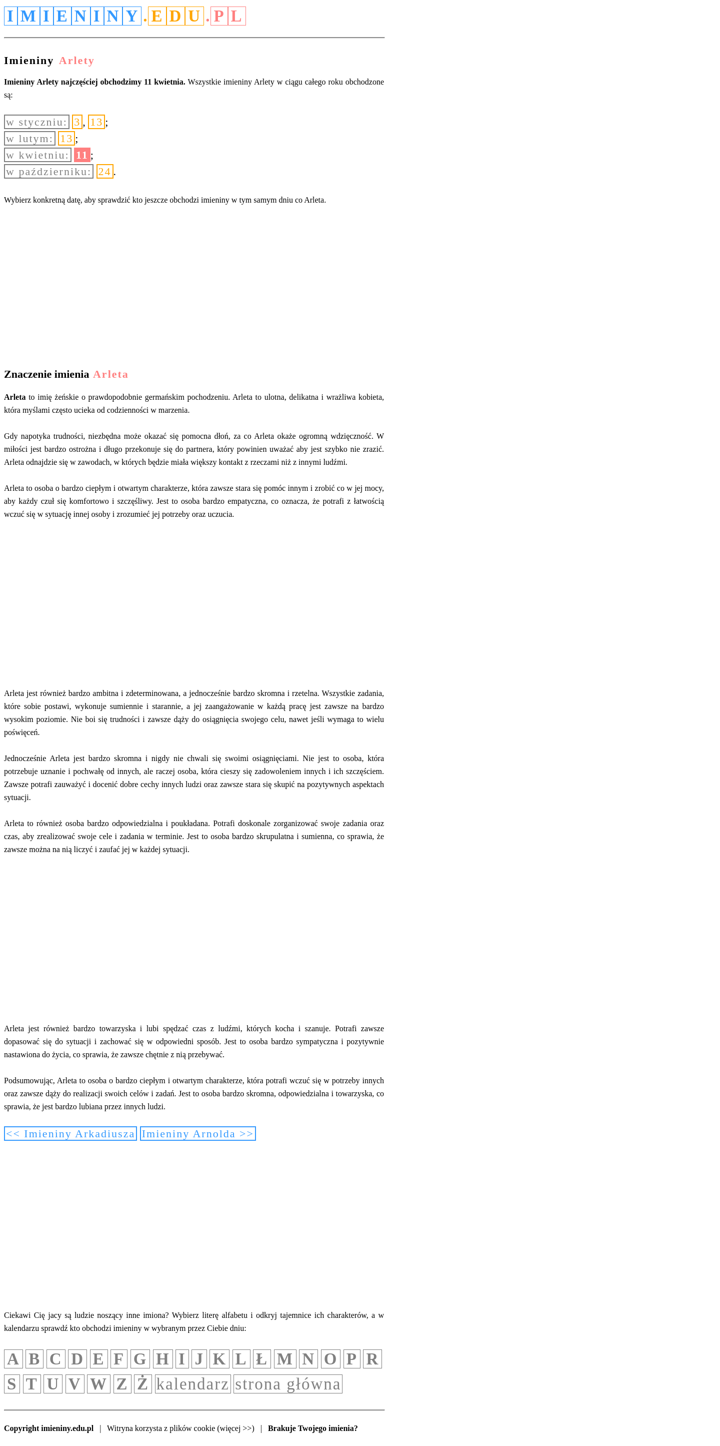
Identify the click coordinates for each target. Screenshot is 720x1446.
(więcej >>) (235, 1428)
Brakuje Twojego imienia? (313, 1428)
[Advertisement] (194, 289)
